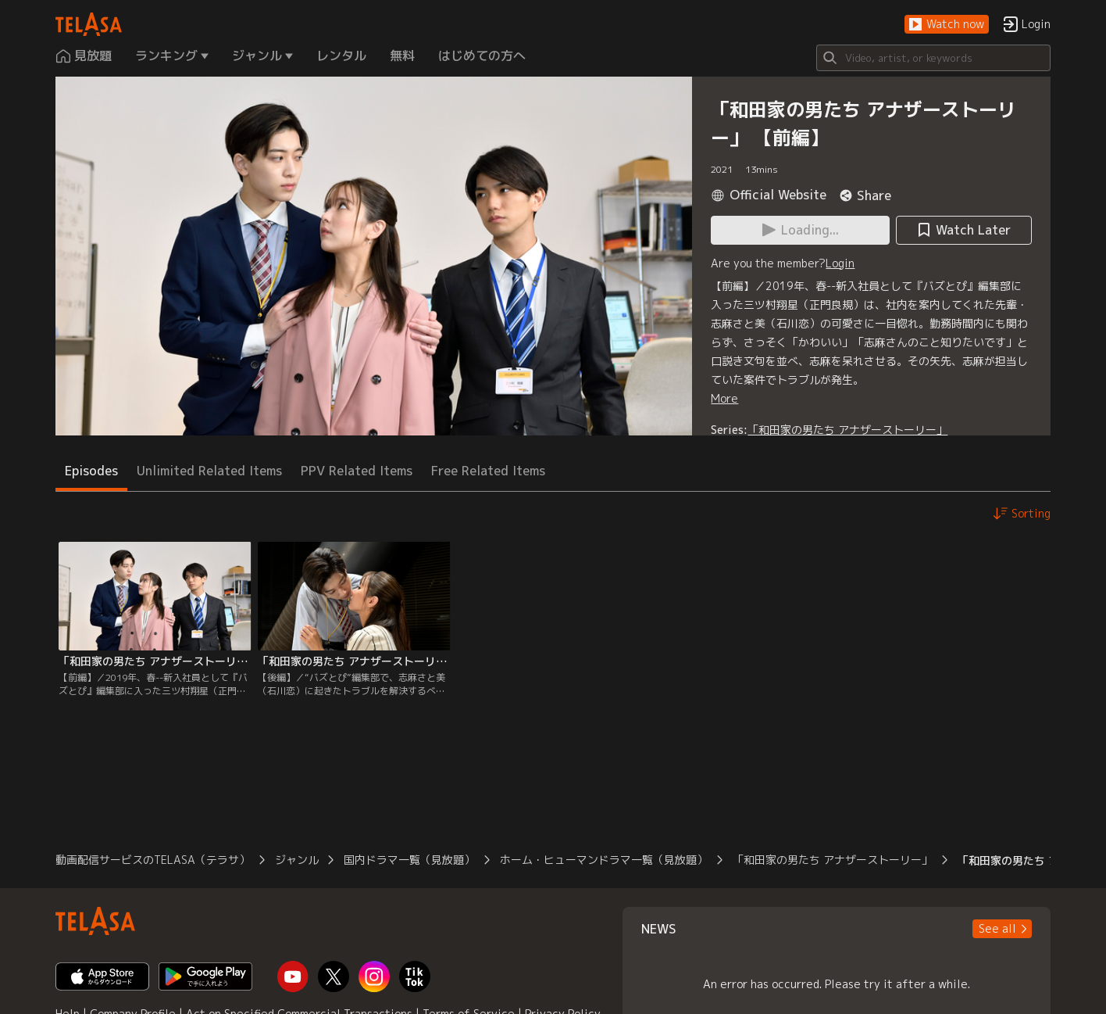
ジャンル (297, 859)
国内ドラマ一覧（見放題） (409, 859)
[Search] (933, 58)
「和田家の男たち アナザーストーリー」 (847, 429)
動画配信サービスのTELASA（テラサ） (152, 859)
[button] (946, 24)
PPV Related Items (356, 470)
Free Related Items (488, 470)
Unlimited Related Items (209, 470)
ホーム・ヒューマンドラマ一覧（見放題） (604, 859)
